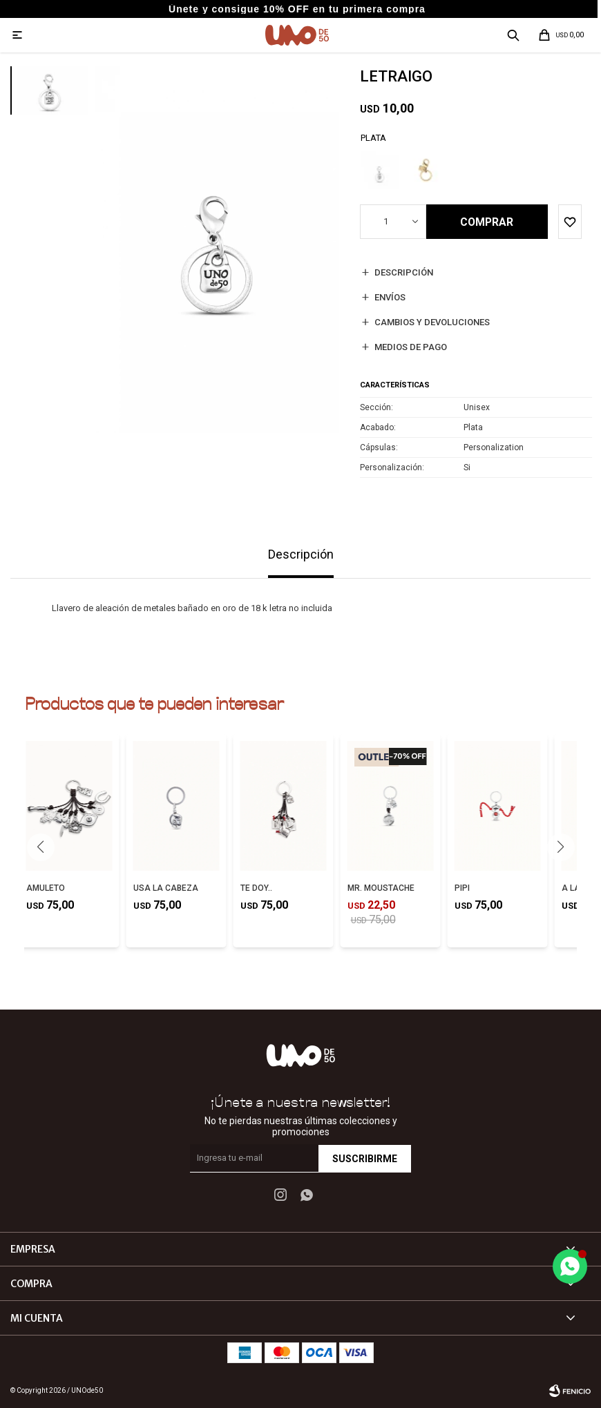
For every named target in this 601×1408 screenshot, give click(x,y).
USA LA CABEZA (165, 888)
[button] (560, 847)
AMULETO (45, 888)
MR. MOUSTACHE (380, 888)
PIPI (462, 888)
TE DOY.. (256, 888)
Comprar (487, 222)
